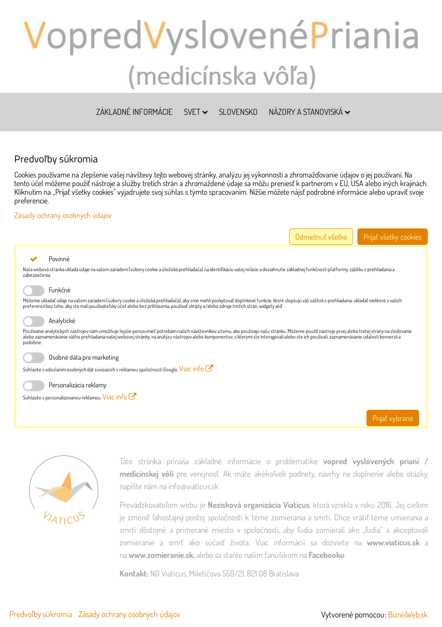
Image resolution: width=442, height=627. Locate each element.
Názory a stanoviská (309, 111)
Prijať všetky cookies (392, 236)
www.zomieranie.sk (161, 554)
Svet (196, 111)
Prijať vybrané (393, 418)
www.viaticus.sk (393, 542)
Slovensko (238, 111)
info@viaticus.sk (193, 486)
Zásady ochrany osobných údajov (63, 215)
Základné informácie (134, 111)
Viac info (196, 368)
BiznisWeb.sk (408, 614)
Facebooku (326, 554)
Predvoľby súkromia (40, 613)
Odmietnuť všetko (321, 236)
